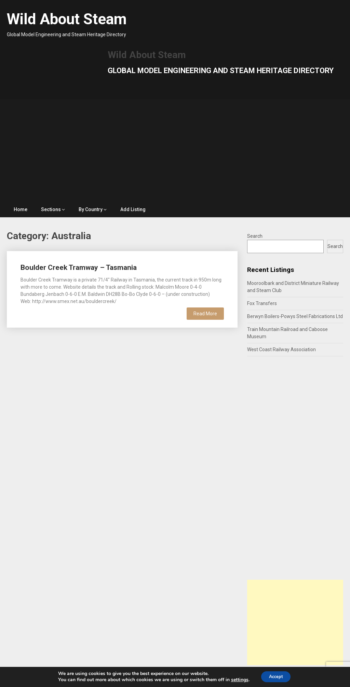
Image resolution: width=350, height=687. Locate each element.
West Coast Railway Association (281, 349)
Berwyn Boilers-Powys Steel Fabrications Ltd (295, 316)
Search (254, 236)
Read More (205, 313)
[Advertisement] (175, 150)
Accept (275, 676)
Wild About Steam (67, 19)
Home (20, 209)
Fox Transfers (262, 303)
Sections (51, 209)
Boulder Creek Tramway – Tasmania (79, 267)
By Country (91, 209)
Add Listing (133, 209)
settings (236, 679)
